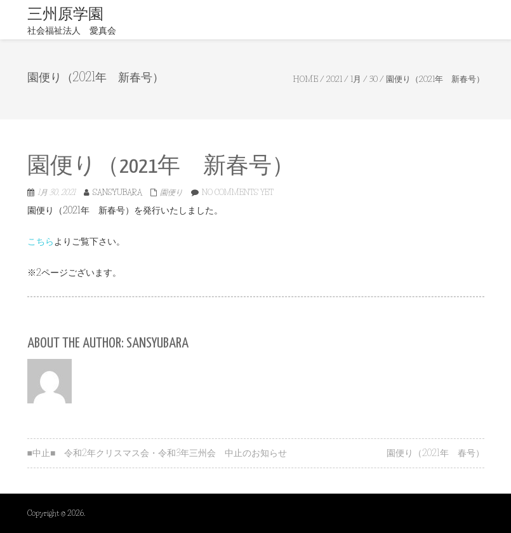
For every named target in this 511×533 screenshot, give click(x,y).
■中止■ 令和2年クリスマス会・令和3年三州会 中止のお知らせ (157, 453)
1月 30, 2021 (56, 192)
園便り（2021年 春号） (435, 453)
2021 (334, 79)
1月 (355, 79)
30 (373, 79)
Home (305, 79)
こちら (40, 241)
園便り (171, 192)
